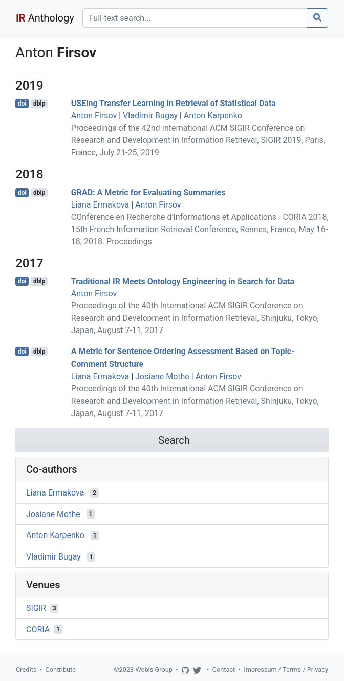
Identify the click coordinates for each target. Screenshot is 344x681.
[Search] (194, 18)
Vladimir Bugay (150, 115)
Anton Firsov (94, 115)
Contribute (60, 669)
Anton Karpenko (213, 115)
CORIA (38, 629)
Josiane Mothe (162, 376)
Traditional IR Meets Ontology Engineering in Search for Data (182, 281)
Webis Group (154, 669)
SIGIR (36, 608)
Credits (26, 669)
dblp (39, 103)
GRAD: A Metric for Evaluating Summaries (148, 192)
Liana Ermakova (100, 205)
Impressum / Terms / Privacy (286, 669)
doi (22, 103)
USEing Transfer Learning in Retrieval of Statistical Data (173, 103)
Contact (223, 669)
